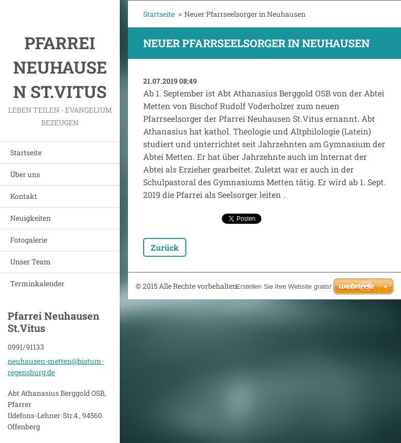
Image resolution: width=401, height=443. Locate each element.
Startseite (26, 152)
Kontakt (23, 196)
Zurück (165, 247)
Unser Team (30, 261)
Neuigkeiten (30, 218)
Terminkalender (37, 283)
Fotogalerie (28, 240)
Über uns (25, 174)
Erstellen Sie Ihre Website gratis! (283, 286)
